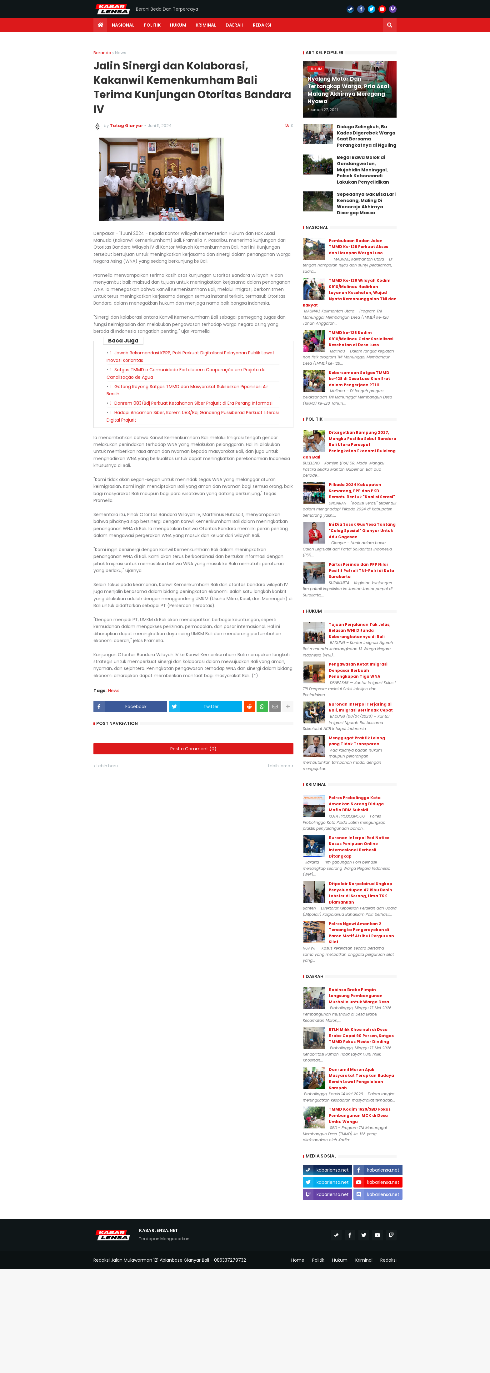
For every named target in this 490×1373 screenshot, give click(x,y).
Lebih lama (279, 766)
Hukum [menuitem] (178, 25)
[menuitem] (100, 25)
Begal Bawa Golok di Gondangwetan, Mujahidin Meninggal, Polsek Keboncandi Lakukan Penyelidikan (363, 170)
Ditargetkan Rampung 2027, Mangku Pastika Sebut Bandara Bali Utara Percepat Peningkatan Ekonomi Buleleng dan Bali (349, 444)
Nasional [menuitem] (123, 25)
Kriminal (363, 1260)
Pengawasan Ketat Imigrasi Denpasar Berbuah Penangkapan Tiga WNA (358, 670)
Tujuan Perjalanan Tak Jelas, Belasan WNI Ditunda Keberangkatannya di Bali (359, 630)
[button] (390, 25)
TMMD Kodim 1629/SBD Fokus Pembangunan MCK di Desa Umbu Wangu (360, 1115)
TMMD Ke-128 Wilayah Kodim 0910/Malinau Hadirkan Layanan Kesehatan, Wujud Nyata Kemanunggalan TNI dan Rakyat (350, 292)
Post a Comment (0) (193, 749)
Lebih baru (107, 766)
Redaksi (388, 1260)
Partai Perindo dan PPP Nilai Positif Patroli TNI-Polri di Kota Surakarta (361, 570)
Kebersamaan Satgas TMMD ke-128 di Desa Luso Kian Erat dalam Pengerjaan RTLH (359, 379)
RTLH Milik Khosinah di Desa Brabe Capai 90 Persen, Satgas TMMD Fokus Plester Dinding (361, 1035)
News (120, 53)
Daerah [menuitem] (234, 25)
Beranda (102, 53)
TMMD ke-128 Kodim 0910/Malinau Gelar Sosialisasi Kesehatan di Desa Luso (361, 338)
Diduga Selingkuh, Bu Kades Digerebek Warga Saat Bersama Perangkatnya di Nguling (366, 136)
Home (297, 1260)
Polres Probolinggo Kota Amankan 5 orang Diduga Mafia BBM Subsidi (356, 804)
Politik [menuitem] (152, 25)
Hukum (340, 1260)
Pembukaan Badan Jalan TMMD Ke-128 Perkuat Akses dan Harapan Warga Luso (358, 247)
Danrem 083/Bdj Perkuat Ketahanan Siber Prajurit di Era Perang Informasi (193, 403)
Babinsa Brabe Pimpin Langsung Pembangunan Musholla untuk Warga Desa (359, 996)
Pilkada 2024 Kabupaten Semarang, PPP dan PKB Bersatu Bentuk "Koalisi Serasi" (362, 490)
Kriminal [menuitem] (206, 25)
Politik (318, 1260)
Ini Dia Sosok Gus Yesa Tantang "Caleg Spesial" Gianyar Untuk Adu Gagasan (362, 530)
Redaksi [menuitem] (262, 25)
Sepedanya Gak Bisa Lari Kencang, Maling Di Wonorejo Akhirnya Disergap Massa (366, 203)
